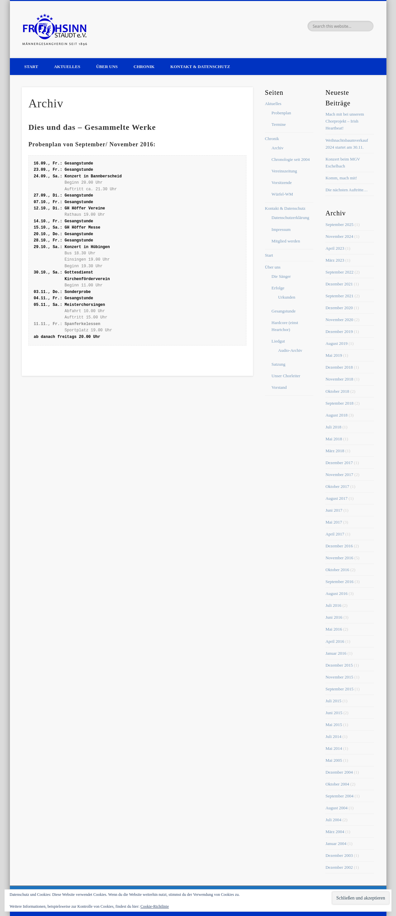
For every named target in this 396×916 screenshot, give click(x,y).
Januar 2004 (335, 843)
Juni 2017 (333, 510)
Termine (278, 124)
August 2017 (336, 498)
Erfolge (277, 287)
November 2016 (339, 557)
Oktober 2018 (337, 391)
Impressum (281, 229)
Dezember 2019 (339, 331)
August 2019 (336, 343)
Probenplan (281, 112)
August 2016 (336, 593)
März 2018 (334, 450)
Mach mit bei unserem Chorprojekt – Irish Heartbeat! (344, 121)
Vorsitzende (281, 182)
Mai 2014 (333, 748)
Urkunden (286, 297)
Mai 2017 (333, 522)
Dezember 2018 (339, 367)
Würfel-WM (282, 194)
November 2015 (339, 677)
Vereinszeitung (284, 170)
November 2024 (339, 236)
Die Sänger (281, 276)
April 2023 (334, 248)
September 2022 (339, 272)
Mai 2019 (333, 355)
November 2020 (339, 319)
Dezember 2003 (339, 855)
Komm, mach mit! (341, 177)
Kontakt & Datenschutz (200, 66)
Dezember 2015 (339, 665)
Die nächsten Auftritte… (346, 189)
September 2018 (339, 403)
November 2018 (339, 379)
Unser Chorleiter (285, 375)
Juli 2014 (333, 736)
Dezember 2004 (339, 772)
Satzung (278, 364)
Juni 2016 (333, 617)
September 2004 (339, 795)
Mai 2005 (333, 760)
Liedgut (278, 341)
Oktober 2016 (337, 569)
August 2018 (336, 415)
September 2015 (339, 688)
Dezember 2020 (339, 307)
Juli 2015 (333, 700)
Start (31, 66)
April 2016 (334, 641)
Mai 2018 (333, 438)
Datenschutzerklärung (290, 217)
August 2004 (336, 807)
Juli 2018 (333, 426)
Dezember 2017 (339, 462)
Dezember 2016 (339, 545)
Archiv (277, 147)
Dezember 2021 (339, 283)
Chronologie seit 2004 (290, 159)
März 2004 (334, 831)
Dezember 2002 (339, 867)
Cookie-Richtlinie (154, 906)
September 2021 (339, 295)
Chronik (144, 66)
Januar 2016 (335, 653)
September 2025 (339, 224)
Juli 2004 (333, 819)
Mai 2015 (333, 724)
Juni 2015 (333, 712)
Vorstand (279, 387)
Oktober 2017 (337, 486)
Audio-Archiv (290, 350)
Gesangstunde (283, 311)
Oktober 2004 (337, 784)
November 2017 (339, 474)
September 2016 (339, 581)
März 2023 (334, 260)
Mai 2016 (333, 629)
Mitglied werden (285, 240)
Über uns (107, 66)
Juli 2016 (333, 605)
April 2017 (334, 533)
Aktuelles (67, 66)
